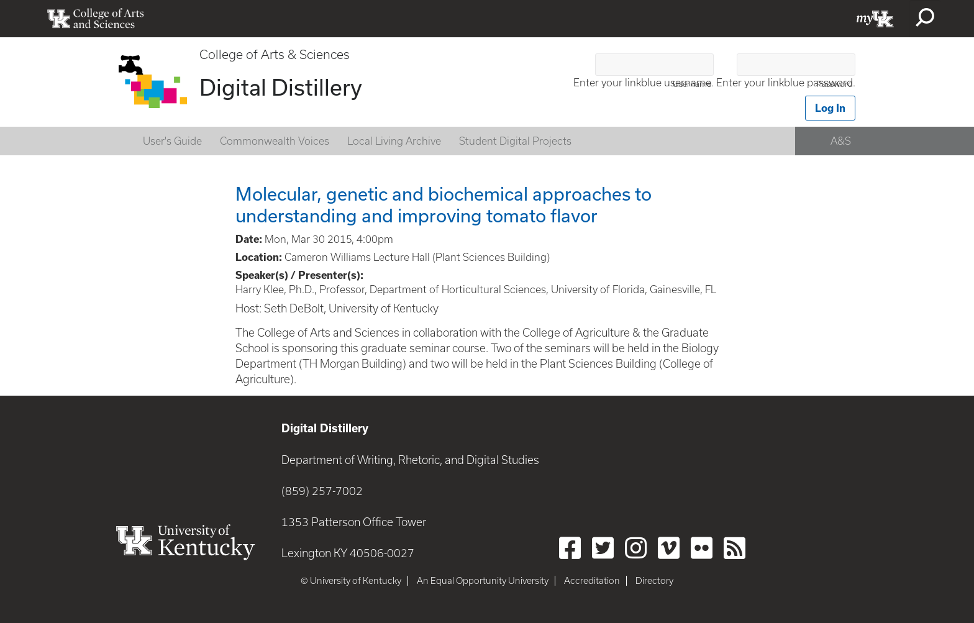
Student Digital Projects (515, 141)
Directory (654, 581)
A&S (841, 141)
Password (834, 84)
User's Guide (172, 141)
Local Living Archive (394, 141)
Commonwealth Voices (274, 141)
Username (692, 84)
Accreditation (592, 581)
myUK (875, 18)
